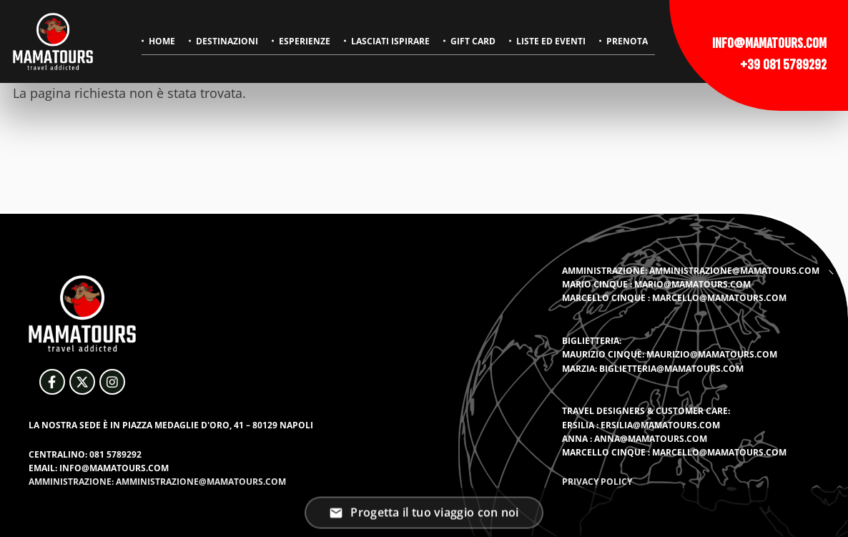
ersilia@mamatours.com (660, 425)
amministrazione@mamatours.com (734, 271)
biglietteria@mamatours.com (671, 369)
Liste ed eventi (551, 41)
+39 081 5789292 (783, 64)
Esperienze (304, 41)
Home (162, 41)
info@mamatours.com (769, 42)
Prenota (627, 41)
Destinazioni (227, 41)
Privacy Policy (597, 482)
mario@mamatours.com (692, 284)
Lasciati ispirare (390, 41)
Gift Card (473, 41)
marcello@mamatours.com (719, 298)
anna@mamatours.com (650, 439)
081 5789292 (115, 454)
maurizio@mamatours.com (711, 354)
